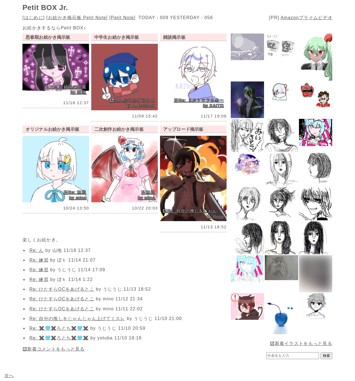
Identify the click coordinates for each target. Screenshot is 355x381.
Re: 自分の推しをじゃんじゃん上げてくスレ (77, 318)
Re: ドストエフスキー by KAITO (199, 103)
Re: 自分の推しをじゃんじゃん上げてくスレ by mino (194, 213)
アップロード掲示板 (183, 129)
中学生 (116, 37)
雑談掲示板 (174, 37)
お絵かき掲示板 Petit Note (77, 17)
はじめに (33, 17)
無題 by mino (146, 195)
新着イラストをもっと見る (301, 343)
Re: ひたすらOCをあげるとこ (61, 289)
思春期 (48, 37)
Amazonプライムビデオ (307, 17)
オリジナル (52, 129)
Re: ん (36, 250)
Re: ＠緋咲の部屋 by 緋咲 (65, 90)
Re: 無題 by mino (75, 195)
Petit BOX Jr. (45, 7)
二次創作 (119, 129)
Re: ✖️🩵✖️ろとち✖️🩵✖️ (59, 328)
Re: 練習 (39, 260)
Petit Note (122, 17)
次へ (9, 375)
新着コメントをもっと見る (53, 349)
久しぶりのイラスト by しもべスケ (132, 103)
